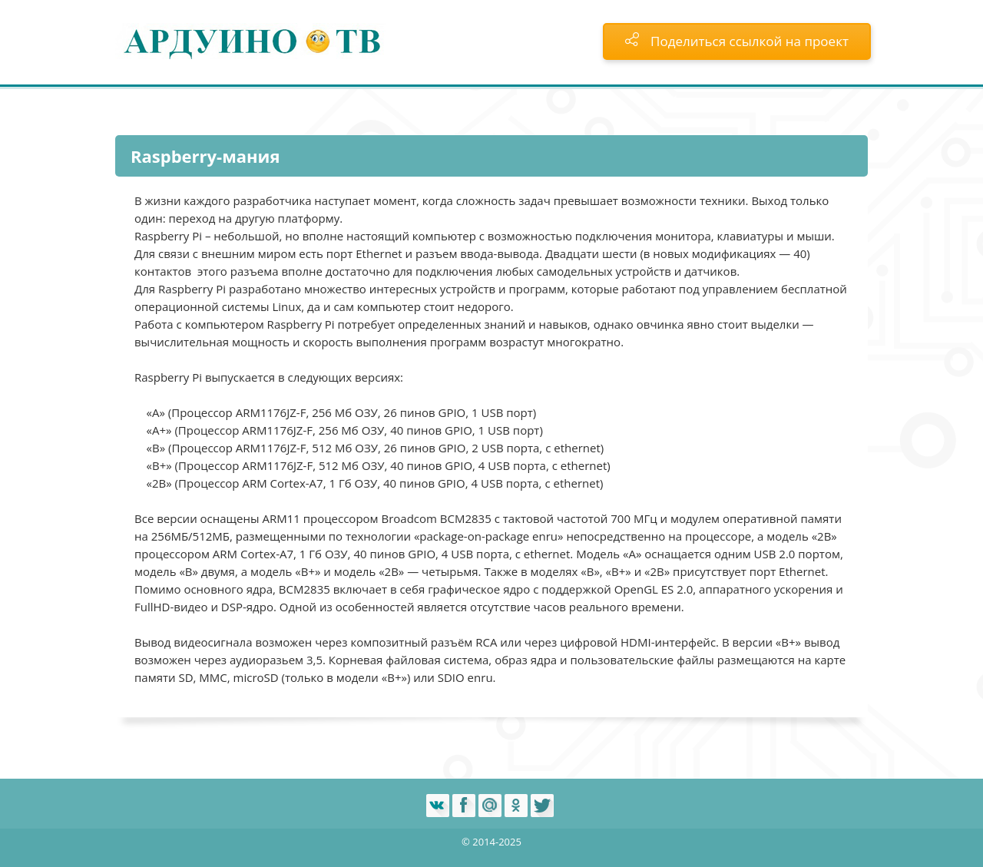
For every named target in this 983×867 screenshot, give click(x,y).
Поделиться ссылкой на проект (737, 41)
